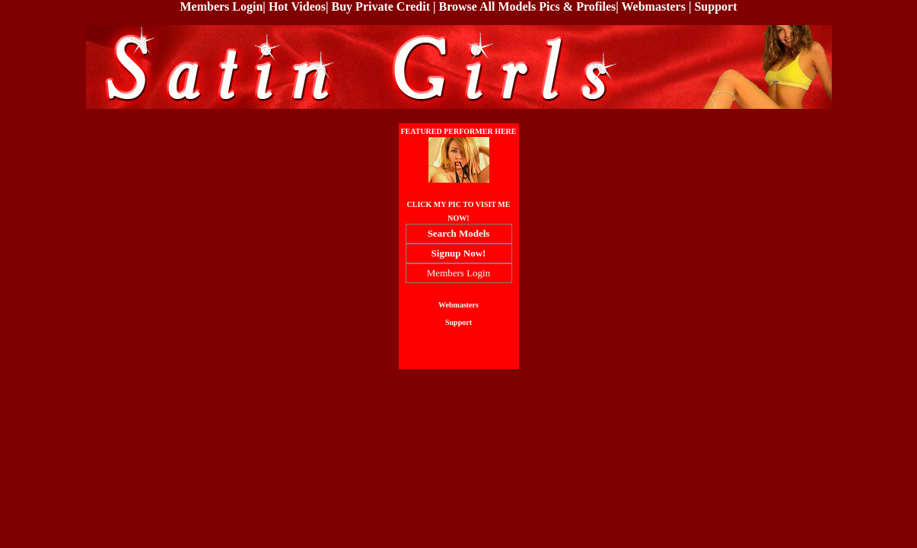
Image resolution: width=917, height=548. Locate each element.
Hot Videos (297, 6)
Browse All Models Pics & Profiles (527, 6)
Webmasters (654, 6)
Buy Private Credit (381, 6)
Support (715, 6)
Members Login (221, 6)
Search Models (459, 233)
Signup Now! (458, 253)
